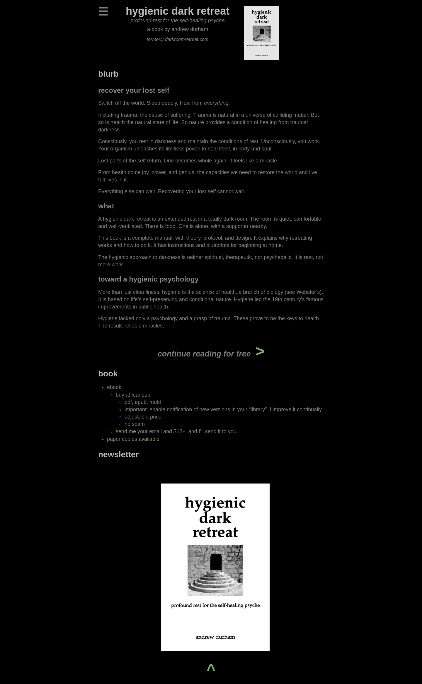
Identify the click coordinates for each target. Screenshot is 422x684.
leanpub (141, 395)
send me (126, 431)
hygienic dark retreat (177, 11)
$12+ (179, 431)
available (149, 439)
